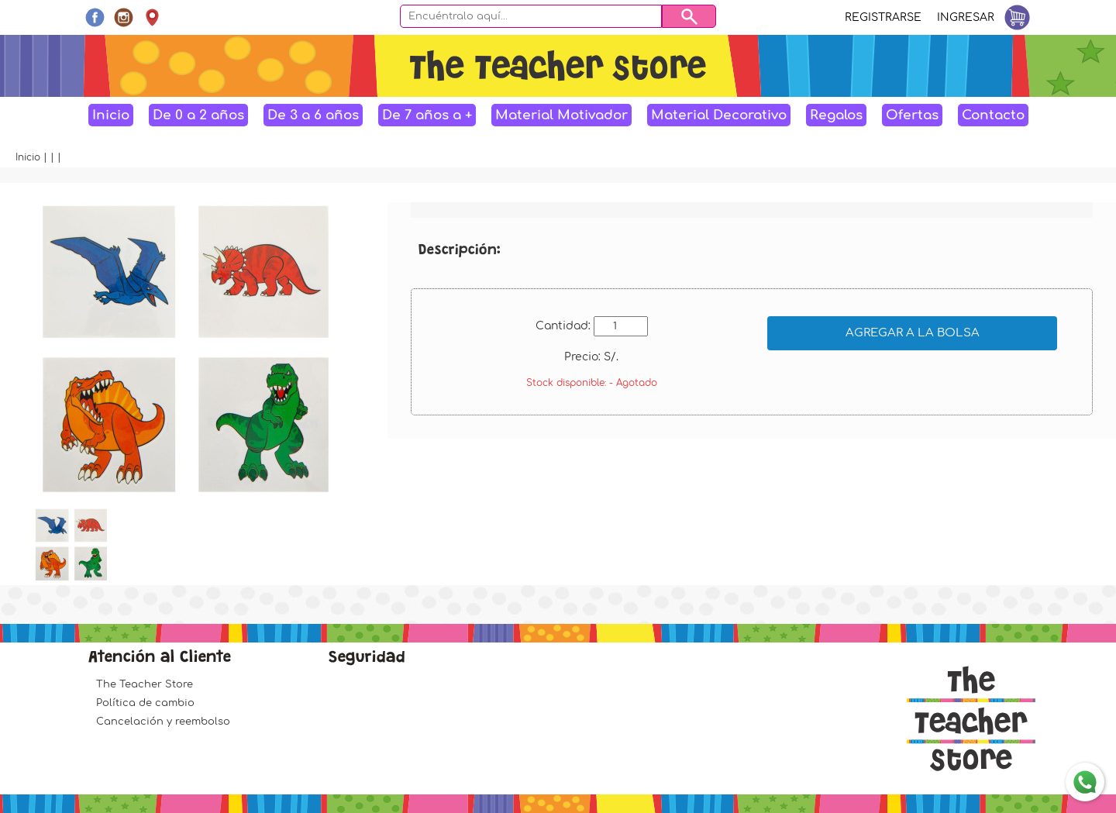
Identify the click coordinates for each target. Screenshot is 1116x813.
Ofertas (912, 115)
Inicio (110, 115)
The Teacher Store (144, 684)
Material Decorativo (719, 115)
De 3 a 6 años (313, 115)
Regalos (836, 115)
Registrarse (883, 17)
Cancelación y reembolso (163, 721)
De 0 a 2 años (198, 115)
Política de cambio (145, 703)
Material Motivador (561, 115)
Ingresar (965, 17)
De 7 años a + (427, 115)
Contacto (993, 115)
